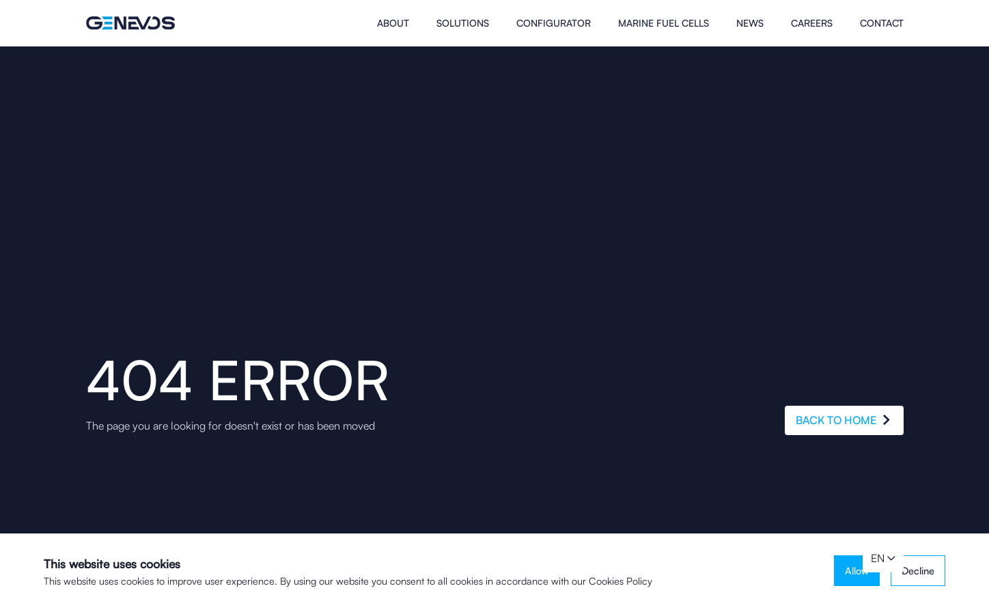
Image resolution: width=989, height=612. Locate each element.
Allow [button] (857, 570)
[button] (883, 558)
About (393, 23)
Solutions (462, 23)
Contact (882, 23)
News (750, 23)
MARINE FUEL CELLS (663, 23)
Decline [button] (918, 570)
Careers (812, 23)
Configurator (553, 23)
